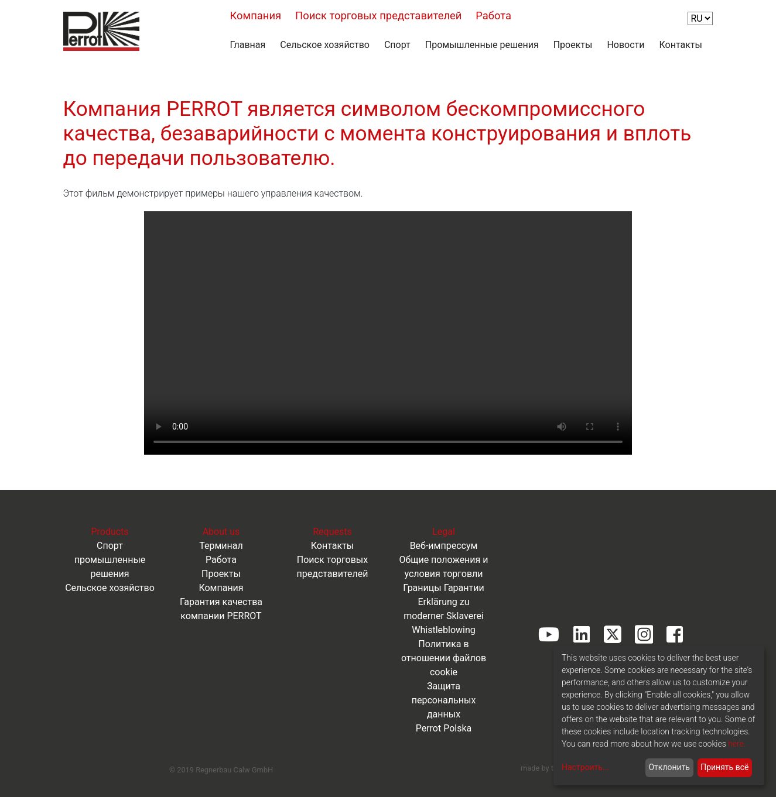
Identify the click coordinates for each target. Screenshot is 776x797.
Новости (625, 44)
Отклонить (669, 767)
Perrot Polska (444, 728)
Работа (493, 15)
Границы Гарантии (443, 587)
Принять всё (724, 767)
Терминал (221, 545)
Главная (248, 44)
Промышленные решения (482, 44)
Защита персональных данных (444, 700)
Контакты (680, 44)
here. (737, 743)
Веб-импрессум (444, 545)
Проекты (573, 44)
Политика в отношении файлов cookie (443, 658)
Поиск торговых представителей (378, 15)
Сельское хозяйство (325, 44)
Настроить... (585, 767)
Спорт (397, 44)
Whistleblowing (444, 629)
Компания (256, 15)
